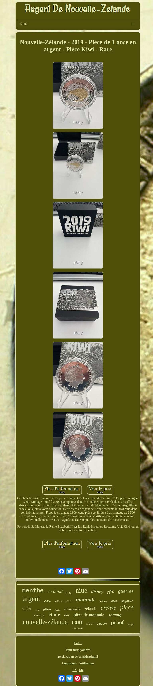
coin (77, 621)
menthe (33, 590)
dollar (47, 601)
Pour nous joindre (78, 650)
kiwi (114, 601)
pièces (47, 609)
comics (39, 615)
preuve (108, 607)
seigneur (127, 601)
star (67, 615)
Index (78, 643)
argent (31, 599)
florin (57, 610)
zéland (89, 623)
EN (74, 670)
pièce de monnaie (89, 614)
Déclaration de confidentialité (78, 656)
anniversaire (72, 609)
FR (81, 670)
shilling (115, 615)
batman (103, 601)
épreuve (102, 623)
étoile (54, 614)
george (130, 624)
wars (37, 610)
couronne (78, 627)
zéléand (58, 601)
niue (81, 590)
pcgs (69, 592)
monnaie (86, 600)
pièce (127, 607)
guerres (125, 591)
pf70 (110, 592)
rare (69, 601)
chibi (26, 608)
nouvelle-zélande (45, 621)
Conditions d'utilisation (78, 663)
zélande (90, 608)
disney (97, 591)
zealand (55, 591)
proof (117, 622)
